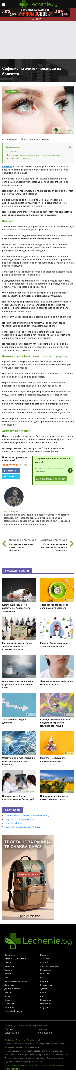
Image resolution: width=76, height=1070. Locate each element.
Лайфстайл (9, 985)
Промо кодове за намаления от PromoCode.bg (27, 815)
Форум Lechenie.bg (13, 1011)
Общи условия (11, 1032)
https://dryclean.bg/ (14, 823)
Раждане (8, 973)
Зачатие (8, 970)
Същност (13, 151)
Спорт (43, 992)
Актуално (44, 1007)
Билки (7, 996)
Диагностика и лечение (19, 158)
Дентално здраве (12, 988)
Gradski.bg (9, 1040)
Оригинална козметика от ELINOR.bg (23, 826)
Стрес (7, 1000)
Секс (42, 977)
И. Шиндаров (11, 139)
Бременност (46, 970)
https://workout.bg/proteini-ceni (20, 819)
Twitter (9, 476)
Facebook (10, 471)
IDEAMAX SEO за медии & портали (20, 1065)
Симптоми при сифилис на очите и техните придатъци (34, 155)
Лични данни (45, 1032)
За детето (44, 962)
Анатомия (9, 1003)
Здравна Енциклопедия (15, 958)
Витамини (9, 1007)
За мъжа (8, 962)
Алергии (8, 992)
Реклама (8, 1029)
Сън (42, 996)
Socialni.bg (20, 1040)
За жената (45, 958)
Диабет (43, 988)
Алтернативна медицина (15, 981)
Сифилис (7, 166)
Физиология (46, 1003)
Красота (44, 981)
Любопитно (9, 955)
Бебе (6, 977)
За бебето (9, 966)
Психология (45, 1000)
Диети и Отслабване (49, 966)
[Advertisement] (38, 36)
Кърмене (44, 973)
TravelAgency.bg (34, 1040)
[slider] (10, 464)
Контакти (43, 1029)
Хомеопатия (46, 985)
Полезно (44, 955)
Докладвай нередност (50, 478)
